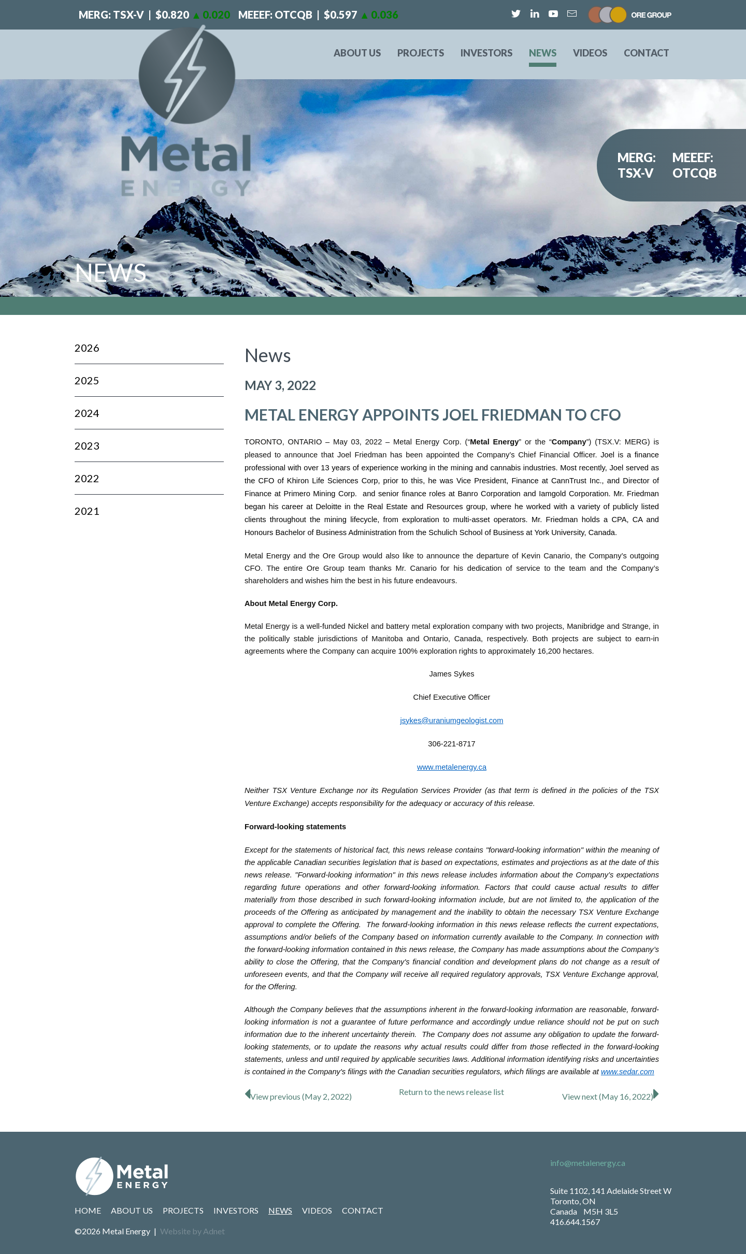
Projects (420, 53)
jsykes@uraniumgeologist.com (452, 720)
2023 (87, 445)
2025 (87, 380)
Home (88, 1210)
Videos (590, 53)
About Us (357, 53)
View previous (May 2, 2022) (298, 1096)
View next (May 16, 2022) (610, 1096)
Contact (646, 53)
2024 (87, 413)
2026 (87, 347)
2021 (87, 511)
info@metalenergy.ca (587, 1162)
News (542, 53)
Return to (451, 1092)
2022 (87, 478)
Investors (486, 53)
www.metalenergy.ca (451, 767)
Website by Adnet (192, 1231)
